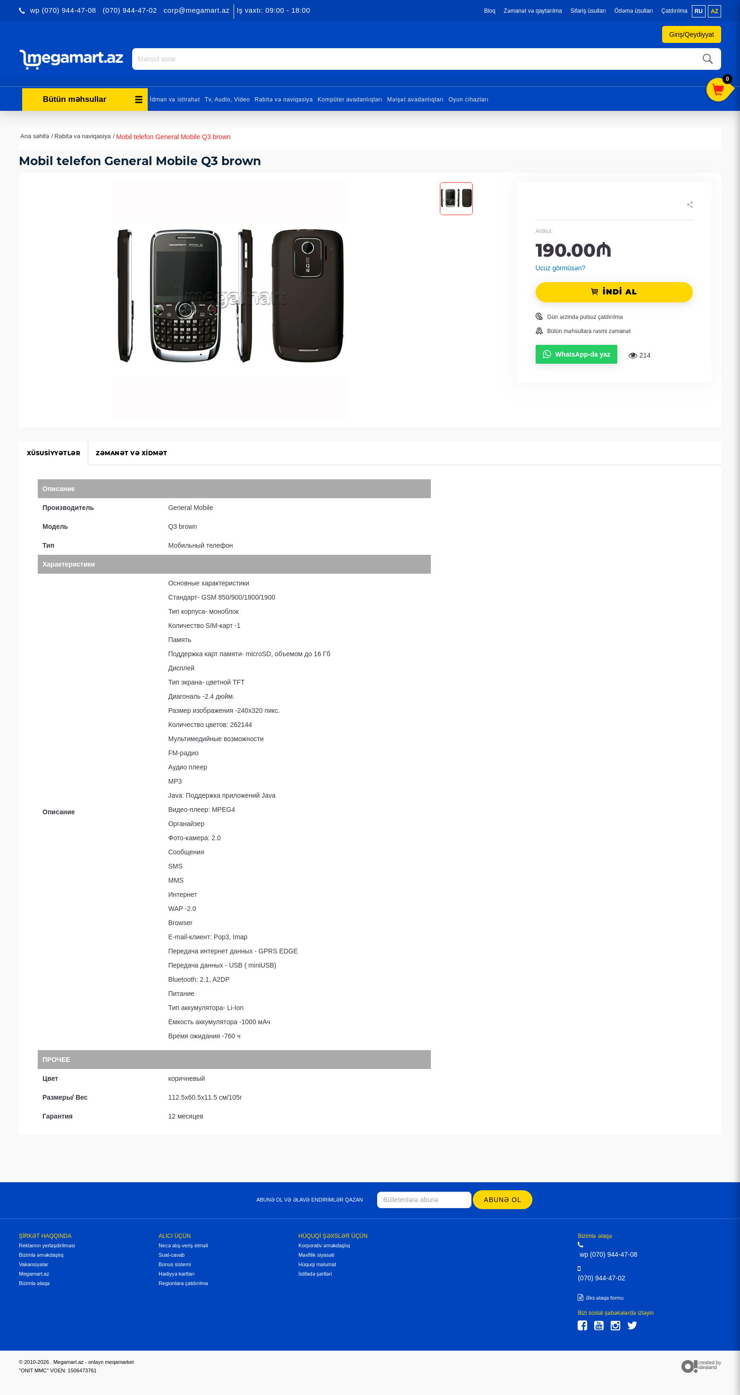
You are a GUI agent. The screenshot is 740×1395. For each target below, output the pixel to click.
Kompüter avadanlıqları (350, 98)
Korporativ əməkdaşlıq (324, 1244)
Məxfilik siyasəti (316, 1253)
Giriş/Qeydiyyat (691, 34)
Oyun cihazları (468, 98)
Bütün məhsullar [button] (93, 97)
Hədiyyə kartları (176, 1272)
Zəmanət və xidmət (137, 451)
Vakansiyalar (33, 1263)
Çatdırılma (674, 11)
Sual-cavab (172, 1253)
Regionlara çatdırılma (183, 1282)
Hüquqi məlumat (317, 1263)
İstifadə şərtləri (315, 1272)
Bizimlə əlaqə (34, 1282)
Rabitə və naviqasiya (284, 98)
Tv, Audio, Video (227, 98)
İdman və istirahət (175, 98)
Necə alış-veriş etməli (183, 1244)
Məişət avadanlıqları (415, 98)
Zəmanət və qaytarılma (533, 11)
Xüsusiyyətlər (55, 451)
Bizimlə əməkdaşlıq (41, 1253)
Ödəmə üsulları (633, 11)
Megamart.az (34, 1272)
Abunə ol (503, 1198)
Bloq (490, 11)
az (714, 11)
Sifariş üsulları (588, 11)
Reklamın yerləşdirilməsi (47, 1244)
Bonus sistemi (175, 1263)
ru (699, 11)
